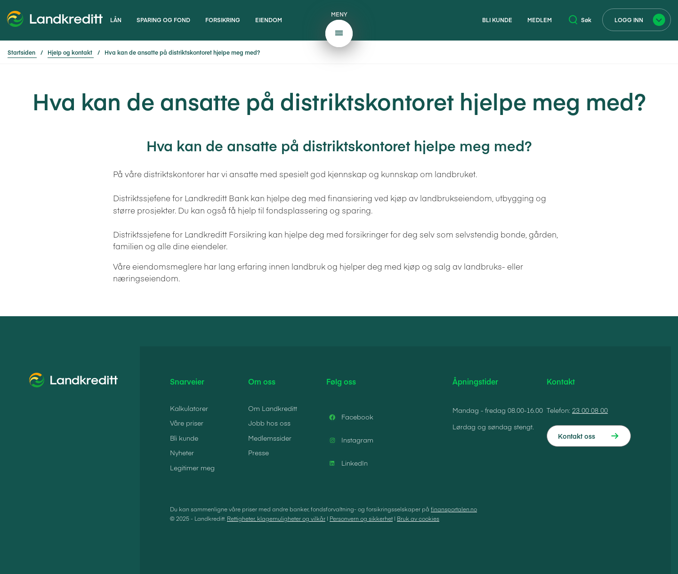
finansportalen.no (454, 509)
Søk (580, 20)
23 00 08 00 (590, 410)
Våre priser (186, 422)
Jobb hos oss (269, 422)
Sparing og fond (163, 20)
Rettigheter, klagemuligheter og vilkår (276, 518)
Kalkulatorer (189, 408)
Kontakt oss (576, 436)
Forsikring (222, 20)
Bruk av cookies (418, 518)
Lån (115, 20)
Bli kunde (497, 20)
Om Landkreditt (272, 408)
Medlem (539, 20)
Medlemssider (269, 438)
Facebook (349, 417)
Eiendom (268, 20)
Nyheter (182, 452)
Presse (258, 452)
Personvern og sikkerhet (361, 518)
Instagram (349, 440)
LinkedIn (347, 463)
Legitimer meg (192, 467)
